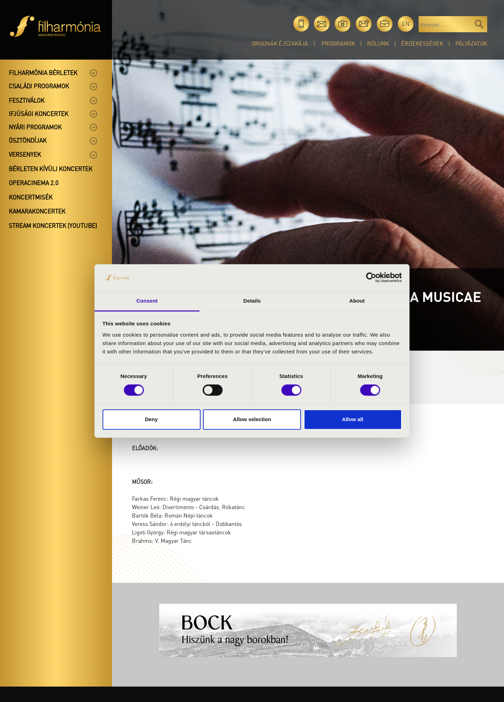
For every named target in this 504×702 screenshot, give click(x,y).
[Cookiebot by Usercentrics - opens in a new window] (371, 277)
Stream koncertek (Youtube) (53, 225)
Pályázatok (471, 43)
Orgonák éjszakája (280, 43)
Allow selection (252, 419)
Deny (151, 419)
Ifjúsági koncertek (38, 113)
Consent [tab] (147, 301)
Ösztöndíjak (28, 140)
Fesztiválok (26, 100)
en (406, 23)
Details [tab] (252, 301)
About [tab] (357, 301)
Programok (338, 43)
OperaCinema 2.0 (33, 183)
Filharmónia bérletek (43, 72)
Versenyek (25, 154)
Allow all (352, 419)
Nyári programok (35, 127)
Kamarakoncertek (37, 211)
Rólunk (378, 43)
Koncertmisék (30, 197)
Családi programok (39, 86)
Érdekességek (422, 43)
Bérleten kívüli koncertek (50, 169)
